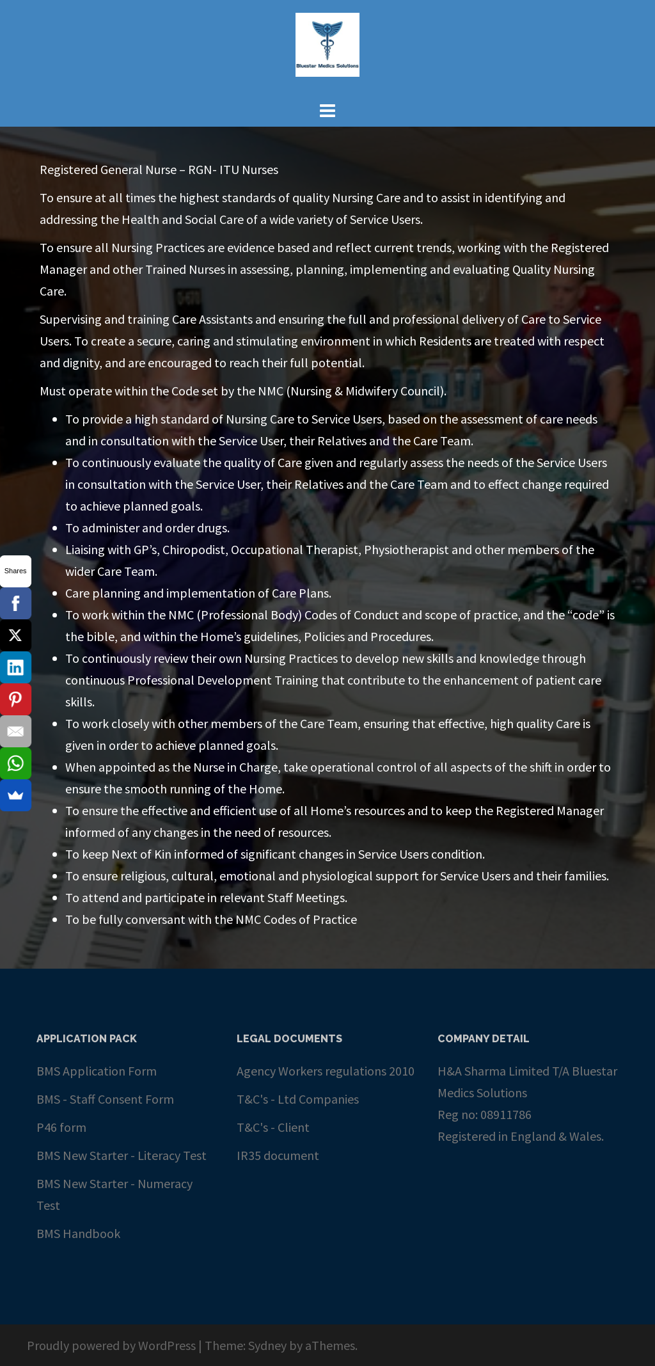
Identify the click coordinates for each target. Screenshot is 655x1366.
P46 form (61, 1127)
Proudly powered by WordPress (111, 1345)
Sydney (267, 1345)
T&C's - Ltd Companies (298, 1099)
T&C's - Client (273, 1127)
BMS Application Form (96, 1071)
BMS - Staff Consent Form (105, 1099)
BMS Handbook (78, 1233)
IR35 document (278, 1155)
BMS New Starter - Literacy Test (121, 1155)
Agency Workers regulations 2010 (325, 1071)
